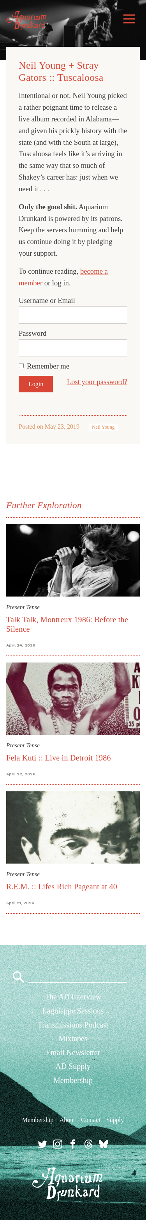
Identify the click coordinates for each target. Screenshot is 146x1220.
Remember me (48, 366)
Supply (115, 1120)
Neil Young (103, 427)
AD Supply (73, 1066)
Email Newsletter (73, 1052)
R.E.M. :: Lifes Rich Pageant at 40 (61, 886)
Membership (73, 1080)
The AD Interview (73, 996)
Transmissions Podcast (72, 1025)
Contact (90, 1120)
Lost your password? (97, 382)
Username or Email (47, 300)
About (67, 1120)
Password (32, 333)
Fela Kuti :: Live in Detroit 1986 (58, 757)
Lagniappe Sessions (73, 1010)
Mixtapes (72, 1038)
